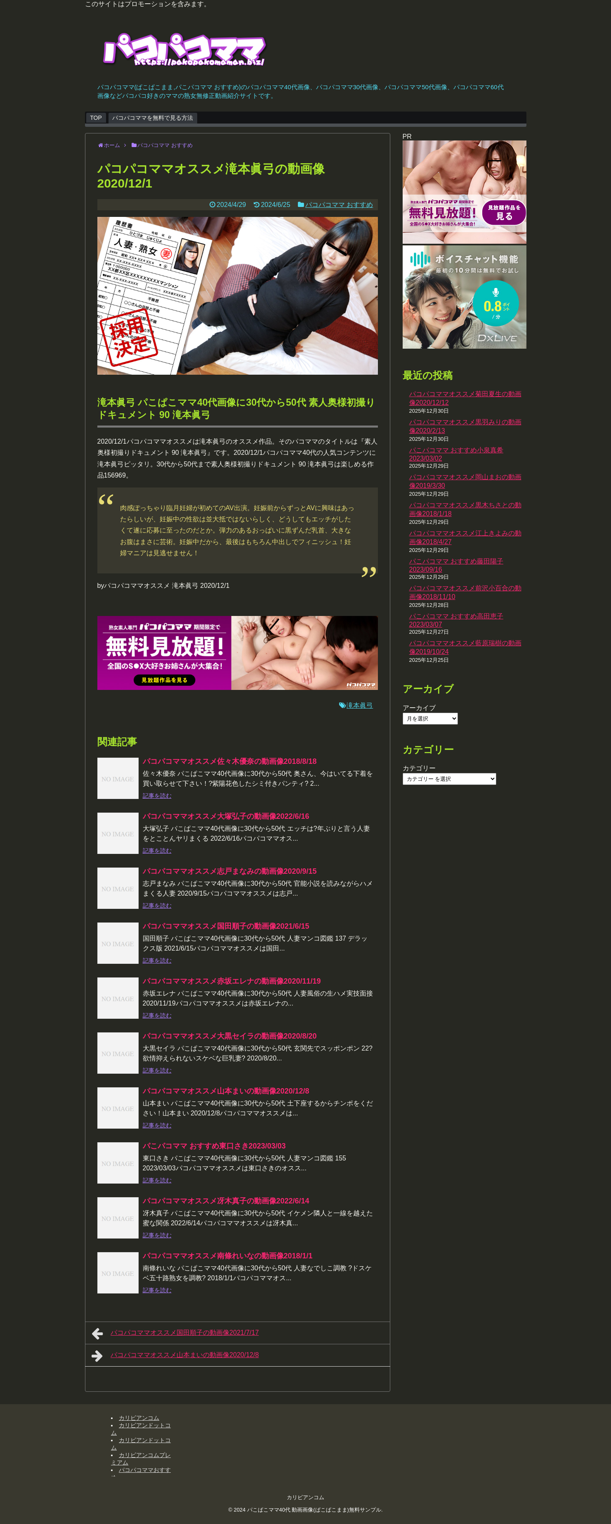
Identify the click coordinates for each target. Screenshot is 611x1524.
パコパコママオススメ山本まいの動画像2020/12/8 (226, 1091)
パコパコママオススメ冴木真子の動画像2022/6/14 (226, 1201)
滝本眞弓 (360, 705)
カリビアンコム (139, 1418)
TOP (96, 117)
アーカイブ (419, 707)
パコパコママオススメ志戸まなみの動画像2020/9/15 (230, 871)
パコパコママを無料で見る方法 (152, 117)
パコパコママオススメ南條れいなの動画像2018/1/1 (228, 1256)
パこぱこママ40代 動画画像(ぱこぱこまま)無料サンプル (314, 1510)
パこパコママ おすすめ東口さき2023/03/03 (214, 1146)
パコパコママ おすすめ (339, 204)
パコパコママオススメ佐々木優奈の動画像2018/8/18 (230, 761)
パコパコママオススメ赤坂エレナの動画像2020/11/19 (232, 981)
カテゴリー (419, 768)
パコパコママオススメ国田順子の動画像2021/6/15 (226, 926)
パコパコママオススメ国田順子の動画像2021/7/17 (175, 1333)
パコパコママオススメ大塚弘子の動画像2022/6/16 (226, 816)
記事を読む (157, 795)
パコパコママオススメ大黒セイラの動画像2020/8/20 (230, 1036)
